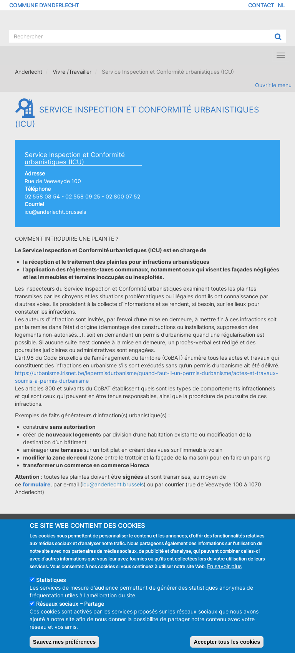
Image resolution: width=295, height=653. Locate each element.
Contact (261, 5)
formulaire (36, 484)
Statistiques (51, 585)
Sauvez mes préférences (64, 647)
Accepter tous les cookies (227, 647)
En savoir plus (224, 571)
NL (281, 5)
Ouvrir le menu (273, 85)
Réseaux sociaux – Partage (70, 608)
